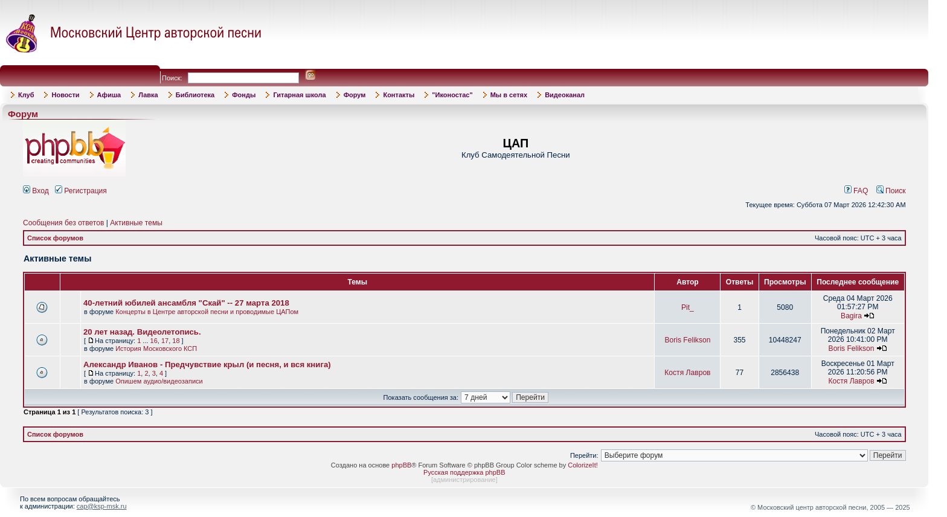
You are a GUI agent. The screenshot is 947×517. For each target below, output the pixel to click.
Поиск (891, 191)
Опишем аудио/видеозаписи (159, 381)
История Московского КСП (156, 348)
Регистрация (81, 191)
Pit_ (687, 307)
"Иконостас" (452, 94)
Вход (36, 191)
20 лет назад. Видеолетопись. (142, 331)
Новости (65, 94)
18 (175, 340)
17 (165, 340)
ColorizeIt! (583, 465)
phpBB (401, 465)
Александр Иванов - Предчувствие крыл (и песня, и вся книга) (207, 364)
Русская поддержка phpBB (464, 472)
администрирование (464, 479)
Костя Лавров (687, 372)
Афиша (109, 94)
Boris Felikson (687, 340)
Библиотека (195, 94)
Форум (355, 94)
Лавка (148, 94)
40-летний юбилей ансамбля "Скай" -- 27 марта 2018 (186, 302)
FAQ (856, 191)
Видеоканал (565, 94)
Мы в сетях (508, 94)
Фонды (243, 94)
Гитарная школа (299, 94)
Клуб (26, 94)
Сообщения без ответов (63, 223)
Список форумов (55, 238)
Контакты (398, 94)
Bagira (851, 316)
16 (154, 340)
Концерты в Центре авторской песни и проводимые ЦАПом (206, 311)
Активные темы (136, 223)
